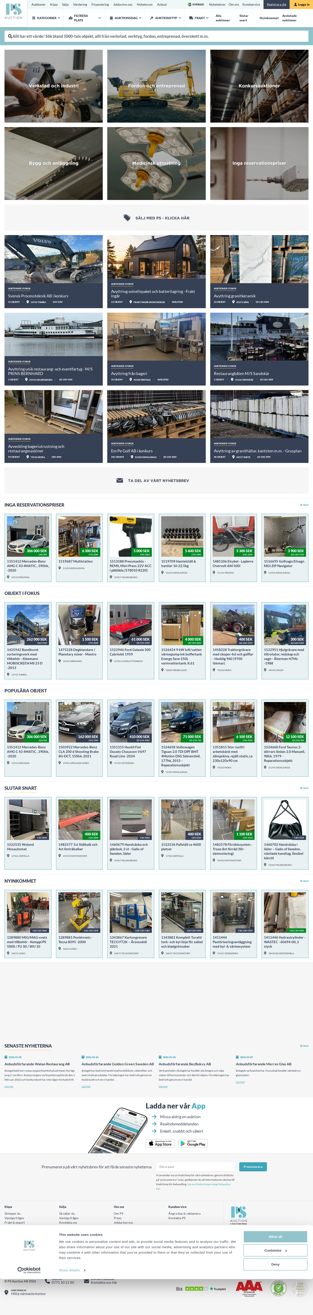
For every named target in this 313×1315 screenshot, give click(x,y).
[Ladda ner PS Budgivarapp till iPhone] (160, 1148)
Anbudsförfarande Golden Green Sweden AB (118, 1068)
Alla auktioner (223, 18)
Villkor (9, 1231)
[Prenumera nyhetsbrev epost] (195, 1171)
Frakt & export (14, 1227)
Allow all (275, 1273)
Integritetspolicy (126, 1245)
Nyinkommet (269, 18)
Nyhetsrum (145, 4)
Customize (275, 1286)
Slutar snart (243, 18)
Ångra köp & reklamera (184, 1218)
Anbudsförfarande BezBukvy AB (185, 1068)
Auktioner (38, 4)
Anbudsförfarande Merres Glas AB (263, 1068)
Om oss (234, 4)
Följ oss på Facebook (248, 1238)
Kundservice (251, 4)
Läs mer (8, 1091)
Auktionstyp (162, 18)
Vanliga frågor (14, 1222)
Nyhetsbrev (217, 4)
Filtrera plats (77, 18)
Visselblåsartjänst (126, 1236)
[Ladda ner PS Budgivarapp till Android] (193, 1148)
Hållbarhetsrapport (127, 1231)
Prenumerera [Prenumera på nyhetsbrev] (253, 1171)
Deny (275, 1300)
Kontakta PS (177, 1222)
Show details (69, 1306)
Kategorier (43, 18)
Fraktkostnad (13, 1236)
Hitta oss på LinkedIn (248, 1258)
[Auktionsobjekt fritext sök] (156, 36)
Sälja (65, 4)
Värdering (80, 4)
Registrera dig (276, 4)
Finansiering (100, 4)
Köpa (54, 4)
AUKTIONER (68, 1245)
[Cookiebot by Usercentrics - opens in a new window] (29, 1306)
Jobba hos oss (122, 4)
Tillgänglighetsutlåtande (186, 1245)
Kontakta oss (68, 1227)
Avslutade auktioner (289, 18)
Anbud (162, 4)
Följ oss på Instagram (248, 1244)
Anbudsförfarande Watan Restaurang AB (37, 1068)
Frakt (196, 18)
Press (117, 1222)
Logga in (302, 4)
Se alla (304, 504)
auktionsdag (123, 18)
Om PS (118, 1218)
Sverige (198, 4)
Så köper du (12, 1218)
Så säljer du (67, 1218)
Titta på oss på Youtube (249, 1251)
